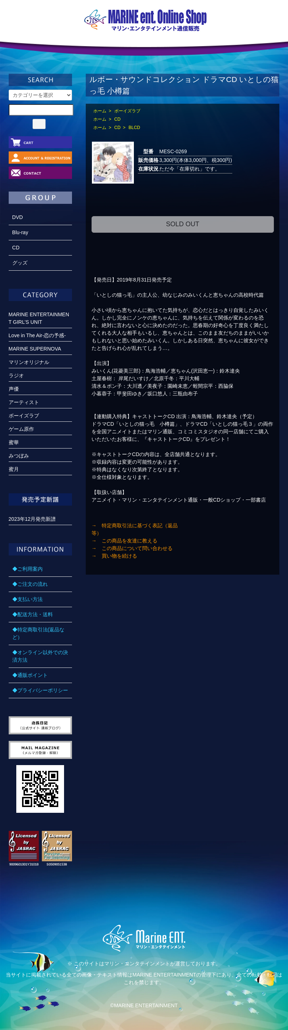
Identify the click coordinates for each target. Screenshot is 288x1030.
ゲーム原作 (21, 429)
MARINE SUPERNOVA (35, 349)
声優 (14, 389)
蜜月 (14, 469)
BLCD (134, 127)
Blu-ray (20, 232)
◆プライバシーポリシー (40, 690)
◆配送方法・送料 (32, 614)
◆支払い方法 (27, 599)
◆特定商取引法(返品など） (38, 633)
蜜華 (14, 442)
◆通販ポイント (30, 675)
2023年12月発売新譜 (32, 519)
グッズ (19, 263)
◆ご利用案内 (27, 569)
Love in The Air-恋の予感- (37, 335)
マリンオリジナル (29, 362)
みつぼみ (19, 456)
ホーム (99, 110)
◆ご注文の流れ (30, 584)
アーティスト (24, 402)
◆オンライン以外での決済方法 (40, 656)
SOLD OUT (182, 224)
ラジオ (16, 375)
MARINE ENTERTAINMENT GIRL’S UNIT (39, 318)
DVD (17, 217)
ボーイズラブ (127, 110)
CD (117, 119)
